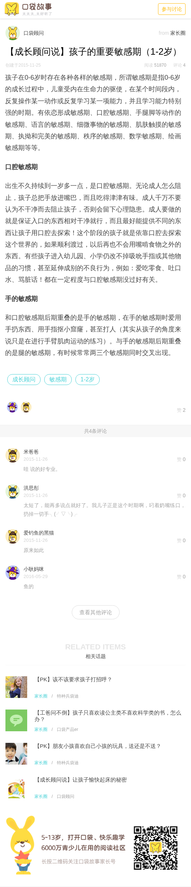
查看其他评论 (95, 612)
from (164, 33)
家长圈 (40, 696)
